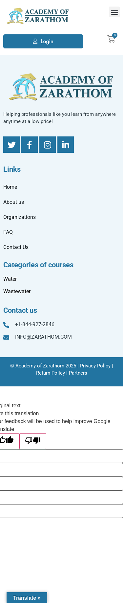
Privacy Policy (95, 366)
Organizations (19, 217)
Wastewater (17, 291)
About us (13, 202)
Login (47, 41)
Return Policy (50, 373)
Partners (78, 373)
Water (10, 279)
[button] (114, 12)
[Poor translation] (32, 441)
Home (10, 187)
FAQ (8, 232)
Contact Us (16, 247)
